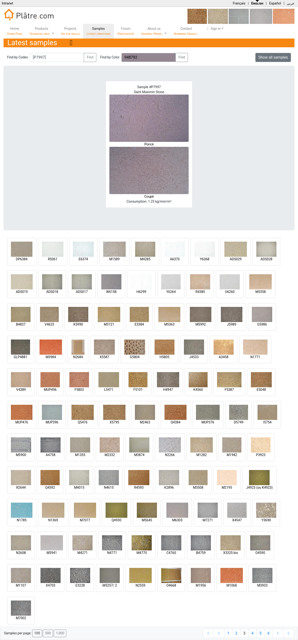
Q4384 (175, 422)
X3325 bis (230, 553)
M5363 (169, 324)
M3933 (262, 585)
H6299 (141, 292)
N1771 (255, 357)
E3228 (80, 585)
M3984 (51, 357)
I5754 (267, 422)
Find (90, 57)
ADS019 (22, 292)
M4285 (145, 259)
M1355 (80, 455)
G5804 (134, 357)
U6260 (230, 292)
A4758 (50, 455)
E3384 (139, 324)
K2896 (169, 487)
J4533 (194, 357)
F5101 (137, 390)
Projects (70, 31)
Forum (125, 31)
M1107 (21, 585)
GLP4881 (20, 357)
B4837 (20, 324)
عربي (290, 3)
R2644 (21, 487)
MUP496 (50, 390)
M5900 (21, 455)
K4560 (198, 390)
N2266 (170, 455)
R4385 (200, 292)
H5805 (164, 357)
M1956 (201, 585)
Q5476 (82, 422)
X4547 (237, 520)
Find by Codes (17, 57)
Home (14, 31)
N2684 (78, 357)
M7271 (208, 520)
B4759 (200, 553)
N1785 (22, 520)
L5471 (108, 390)
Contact (186, 31)
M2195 (227, 487)
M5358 (260, 292)
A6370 (175, 259)
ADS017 (82, 292)
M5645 (147, 520)
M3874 (139, 455)
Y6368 (204, 259)
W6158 (111, 292)
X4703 (50, 585)
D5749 (239, 422)
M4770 (142, 553)
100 (37, 633)
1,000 (60, 633)
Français (239, 3)
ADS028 (266, 259)
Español (275, 3)
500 (48, 633)
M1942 (232, 455)
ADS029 (235, 259)
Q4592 (50, 487)
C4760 (171, 553)
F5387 (229, 390)
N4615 (109, 487)
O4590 (260, 553)
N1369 (53, 520)
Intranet (7, 3)
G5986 (262, 324)
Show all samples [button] (273, 57)
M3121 (109, 324)
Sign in (213, 28)
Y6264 (171, 292)
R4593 (138, 487)
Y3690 (266, 520)
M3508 (198, 487)
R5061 (52, 259)
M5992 (201, 324)
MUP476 (21, 422)
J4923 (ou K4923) (259, 487)
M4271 (82, 553)
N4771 (112, 553)
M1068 (232, 585)
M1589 (114, 259)
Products (40, 31)
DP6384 (22, 259)
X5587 (104, 357)
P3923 (260, 455)
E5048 (261, 390)
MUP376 (207, 422)
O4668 (171, 585)
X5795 (114, 422)
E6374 (83, 259)
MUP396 (52, 422)
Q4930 (116, 520)
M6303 (177, 520)
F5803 (79, 390)
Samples (98, 31)
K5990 (78, 324)
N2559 (140, 585)
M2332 (110, 455)
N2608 (21, 553)
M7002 (21, 618)
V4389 (21, 390)
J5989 (231, 324)
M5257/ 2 (109, 585)
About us (152, 31)
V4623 (49, 324)
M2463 (145, 422)
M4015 (79, 487)
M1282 (201, 455)
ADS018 (52, 292)
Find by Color (109, 57)
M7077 (85, 520)
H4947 (168, 390)
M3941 (52, 553)
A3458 (223, 357)
